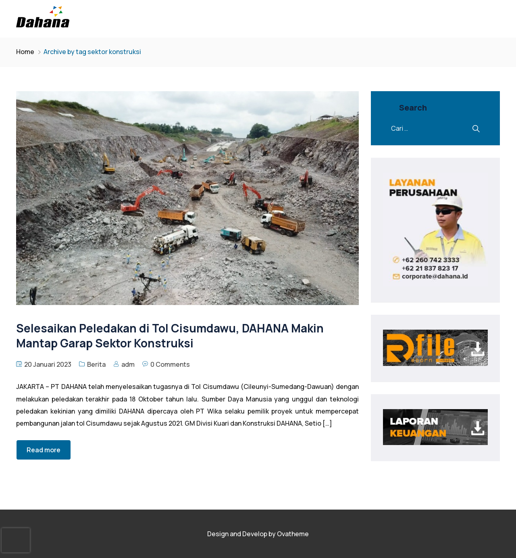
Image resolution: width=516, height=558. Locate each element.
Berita (96, 364)
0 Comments (170, 364)
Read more (43, 449)
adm (128, 364)
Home (25, 51)
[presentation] (16, 540)
